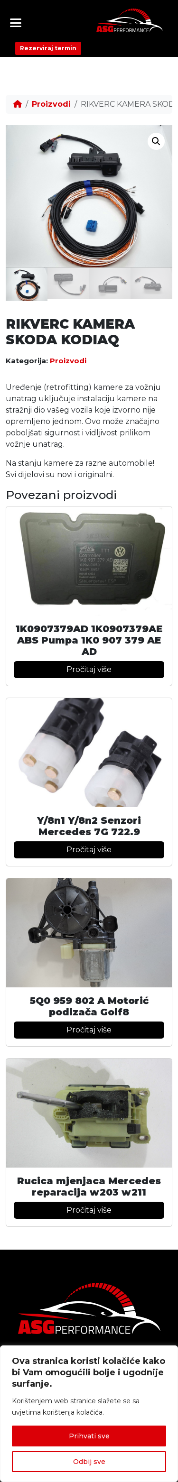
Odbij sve (89, 1461)
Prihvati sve (89, 1436)
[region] (89, 1413)
